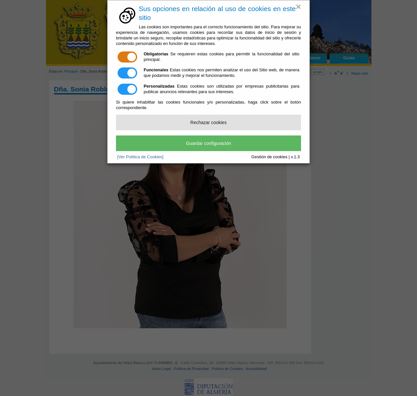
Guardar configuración (208, 143)
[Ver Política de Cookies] (140, 156)
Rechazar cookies (208, 122)
